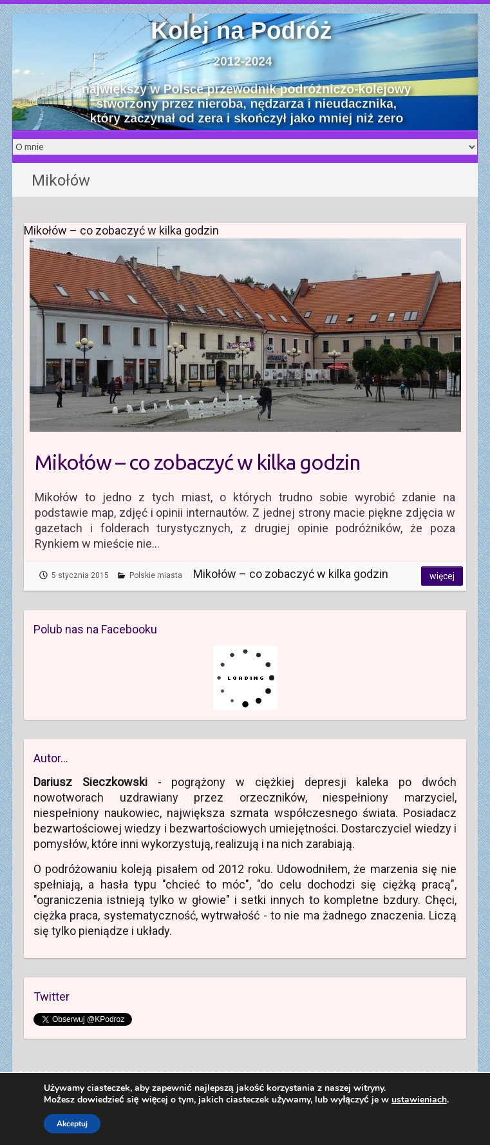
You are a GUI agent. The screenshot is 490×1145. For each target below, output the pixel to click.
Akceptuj (72, 1124)
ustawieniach (419, 1100)
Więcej (442, 576)
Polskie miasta (155, 575)
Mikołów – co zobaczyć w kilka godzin (197, 462)
